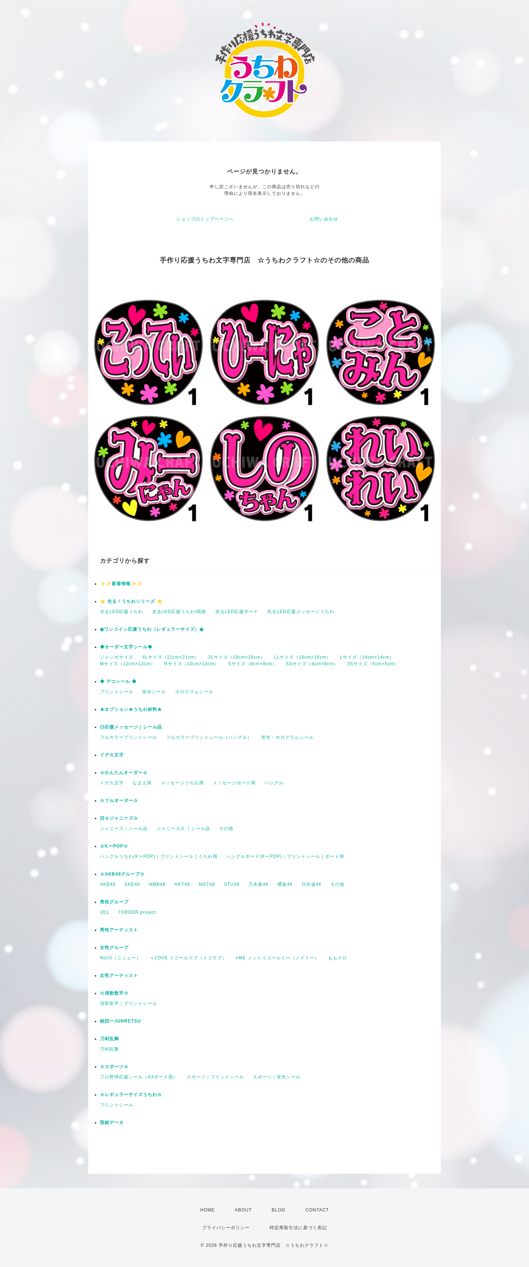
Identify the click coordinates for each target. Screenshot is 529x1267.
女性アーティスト (119, 975)
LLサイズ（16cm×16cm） (302, 657)
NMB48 (157, 884)
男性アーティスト (119, 930)
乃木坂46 (258, 884)
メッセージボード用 (234, 782)
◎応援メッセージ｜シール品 (131, 727)
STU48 (232, 884)
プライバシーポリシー (226, 1227)
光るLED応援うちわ (121, 611)
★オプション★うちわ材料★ (131, 709)
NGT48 (207, 884)
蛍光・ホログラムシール (287, 737)
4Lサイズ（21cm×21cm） (170, 657)
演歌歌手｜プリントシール (128, 1003)
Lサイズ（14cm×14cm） (367, 657)
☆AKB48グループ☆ (122, 874)
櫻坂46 (284, 884)
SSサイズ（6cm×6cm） (312, 663)
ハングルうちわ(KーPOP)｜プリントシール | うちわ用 (158, 856)
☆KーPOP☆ (114, 846)
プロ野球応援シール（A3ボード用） (139, 1077)
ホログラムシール (194, 691)
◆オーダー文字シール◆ (126, 646)
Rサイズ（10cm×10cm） (191, 663)
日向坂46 (311, 884)
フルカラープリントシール (128, 737)
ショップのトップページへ (205, 219)
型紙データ (112, 1122)
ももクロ (337, 957)
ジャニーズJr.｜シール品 (183, 828)
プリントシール (116, 691)
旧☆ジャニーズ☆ (119, 818)
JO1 (104, 912)
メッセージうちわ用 (182, 782)
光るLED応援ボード (236, 611)
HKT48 (182, 884)
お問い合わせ (324, 219)
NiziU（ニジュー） (120, 957)
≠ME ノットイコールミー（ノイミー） (277, 957)
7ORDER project (137, 912)
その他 (226, 828)
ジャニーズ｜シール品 (124, 828)
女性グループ (114, 947)
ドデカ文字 (112, 755)
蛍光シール (154, 691)
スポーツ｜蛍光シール (277, 1077)
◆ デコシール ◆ (118, 681)
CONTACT (317, 1210)
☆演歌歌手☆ (114, 993)
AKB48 (107, 884)
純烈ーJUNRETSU (120, 1021)
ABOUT (243, 1210)
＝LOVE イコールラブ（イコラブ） (188, 957)
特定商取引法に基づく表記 (298, 1227)
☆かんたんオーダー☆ (124, 772)
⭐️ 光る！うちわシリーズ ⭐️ (131, 601)
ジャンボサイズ (116, 657)
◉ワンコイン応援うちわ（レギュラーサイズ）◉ (152, 629)
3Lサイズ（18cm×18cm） (236, 657)
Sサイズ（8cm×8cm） (252, 663)
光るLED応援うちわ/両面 (179, 611)
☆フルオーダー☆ (119, 800)
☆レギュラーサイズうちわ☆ (131, 1094)
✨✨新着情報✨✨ (121, 583)
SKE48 (132, 884)
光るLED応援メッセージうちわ (300, 611)
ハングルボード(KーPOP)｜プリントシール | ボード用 (285, 856)
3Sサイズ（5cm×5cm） (373, 663)
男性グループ (114, 902)
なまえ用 (142, 782)
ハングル (274, 782)
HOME (207, 1210)
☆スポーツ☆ (114, 1066)
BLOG (278, 1210)
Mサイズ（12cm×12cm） (127, 663)
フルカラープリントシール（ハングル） (209, 737)
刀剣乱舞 (109, 1038)
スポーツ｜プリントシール (215, 1077)
